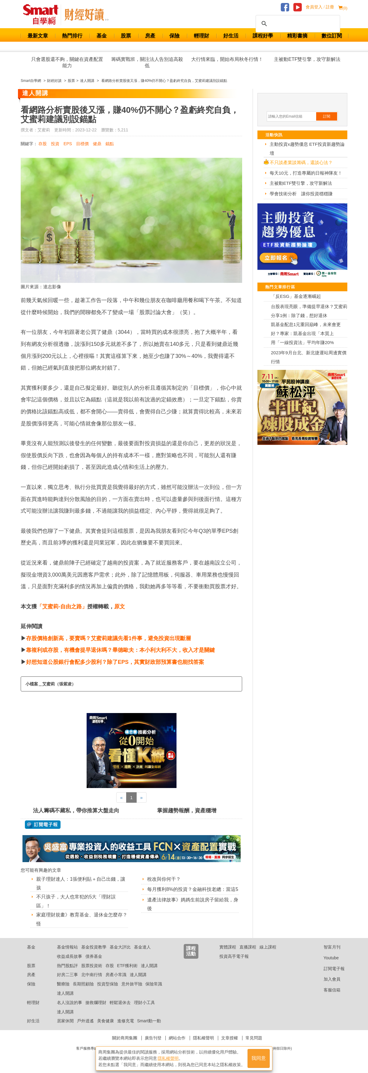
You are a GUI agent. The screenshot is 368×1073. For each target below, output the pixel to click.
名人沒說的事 (69, 1002)
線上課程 (268, 947)
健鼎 (97, 143)
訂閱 (326, 116)
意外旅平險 (131, 984)
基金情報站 (67, 947)
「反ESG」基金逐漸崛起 (296, 296)
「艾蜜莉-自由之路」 (62, 607)
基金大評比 (120, 947)
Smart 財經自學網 (43, 14)
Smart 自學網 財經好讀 (86, 14)
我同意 (258, 1058)
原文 (119, 607)
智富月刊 (327, 947)
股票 (126, 36)
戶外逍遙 (85, 1020)
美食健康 (105, 1020)
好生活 (231, 36)
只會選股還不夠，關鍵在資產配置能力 (67, 62)
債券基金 (93, 956)
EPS (68, 143)
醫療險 (63, 984)
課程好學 (263, 36)
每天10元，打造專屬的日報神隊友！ (306, 172)
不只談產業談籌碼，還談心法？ (301, 162)
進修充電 (125, 1020)
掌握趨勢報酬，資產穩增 (186, 811)
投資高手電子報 (234, 956)
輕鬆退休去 (120, 1002)
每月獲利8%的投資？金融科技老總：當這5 (192, 889)
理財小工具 (144, 1002)
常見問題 (253, 1038)
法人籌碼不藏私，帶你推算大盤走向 (76, 811)
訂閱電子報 (329, 968)
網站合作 (177, 1038)
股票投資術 (91, 965)
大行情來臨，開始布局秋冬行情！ (227, 59)
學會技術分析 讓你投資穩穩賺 (301, 193)
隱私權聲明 (203, 1038)
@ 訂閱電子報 (43, 824)
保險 (174, 36)
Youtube (326, 957)
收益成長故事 (69, 956)
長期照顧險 (83, 984)
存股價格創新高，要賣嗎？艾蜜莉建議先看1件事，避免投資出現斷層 (108, 638)
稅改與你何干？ (164, 879)
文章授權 (229, 1038)
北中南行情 (91, 974)
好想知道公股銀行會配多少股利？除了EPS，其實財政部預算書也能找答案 (115, 662)
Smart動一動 (149, 1020)
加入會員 (327, 979)
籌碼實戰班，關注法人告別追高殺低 (147, 62)
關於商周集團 (124, 1038)
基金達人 (142, 947)
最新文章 (38, 36)
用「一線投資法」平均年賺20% (302, 342)
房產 (150, 36)
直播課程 (247, 947)
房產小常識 (115, 974)
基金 (101, 36)
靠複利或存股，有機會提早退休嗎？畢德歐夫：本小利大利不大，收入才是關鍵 (120, 650)
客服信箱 (327, 990)
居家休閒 (65, 1020)
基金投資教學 (93, 947)
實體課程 (227, 947)
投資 (55, 143)
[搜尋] (297, 23)
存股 (42, 143)
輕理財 (201, 36)
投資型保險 (107, 984)
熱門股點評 (67, 965)
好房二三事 (67, 974)
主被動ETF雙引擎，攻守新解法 (307, 59)
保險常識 (153, 984)
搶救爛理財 (95, 1002)
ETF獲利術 (127, 965)
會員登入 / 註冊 (320, 7)
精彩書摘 (297, 36)
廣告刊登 (153, 1038)
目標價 (82, 143)
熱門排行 (72, 36)
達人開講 (149, 965)
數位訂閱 (332, 36)
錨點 (109, 143)
